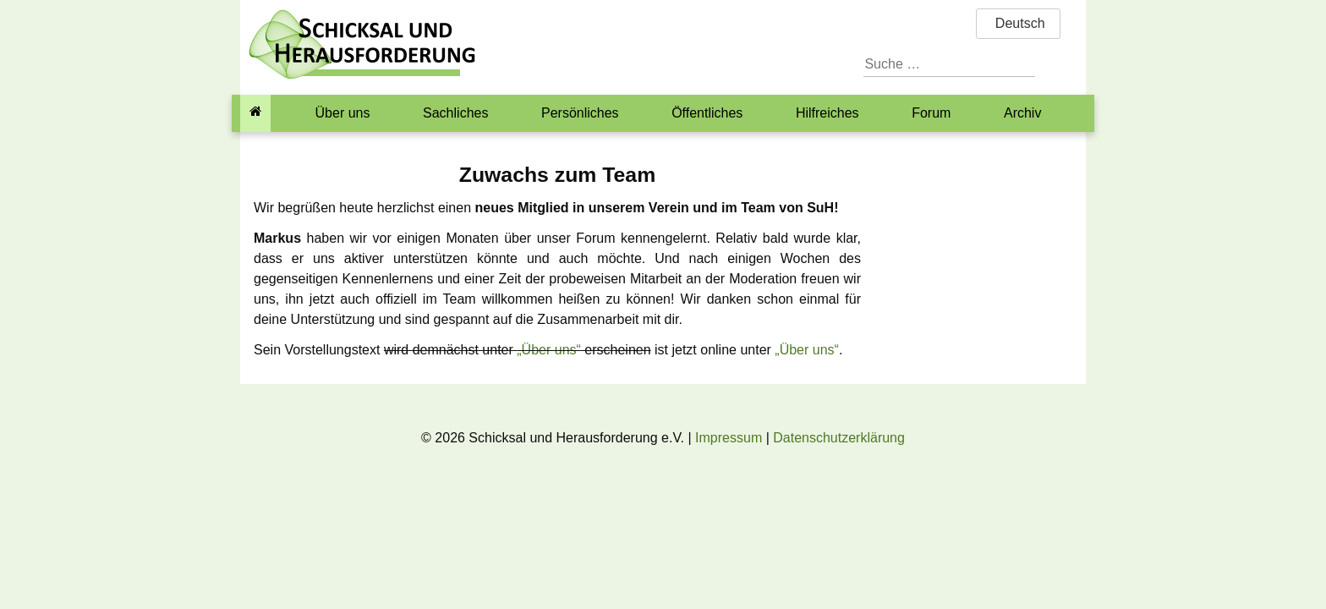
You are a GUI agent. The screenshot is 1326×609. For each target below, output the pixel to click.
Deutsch (1017, 23)
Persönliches (580, 113)
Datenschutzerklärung (839, 438)
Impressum (728, 438)
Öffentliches (706, 113)
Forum (931, 113)
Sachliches (455, 113)
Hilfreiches (827, 113)
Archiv (1022, 113)
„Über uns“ (549, 350)
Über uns (342, 113)
